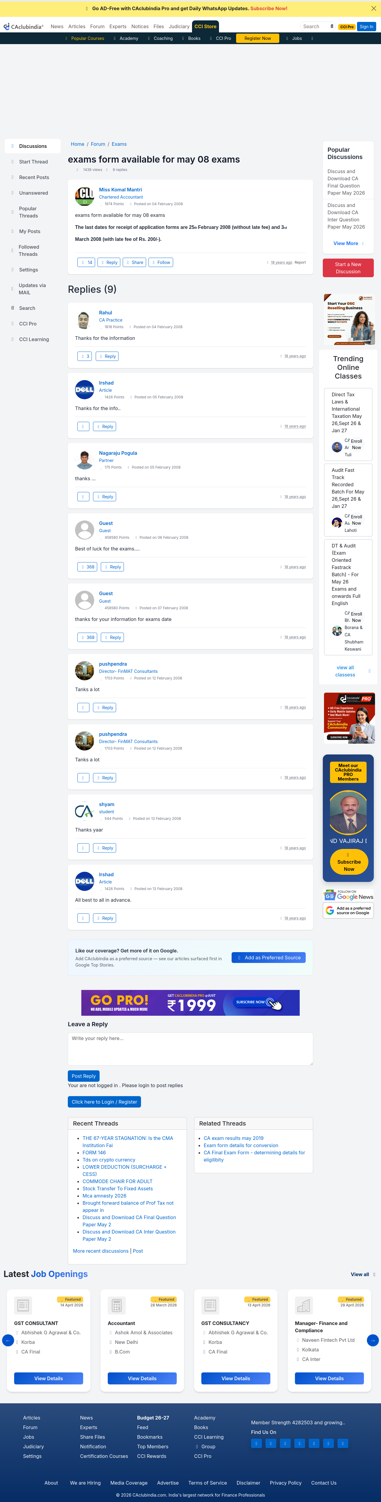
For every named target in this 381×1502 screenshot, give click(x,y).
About (51, 1483)
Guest (106, 523)
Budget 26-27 (153, 1418)
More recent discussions (100, 1251)
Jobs (293, 38)
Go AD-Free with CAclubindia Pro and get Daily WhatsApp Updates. (186, 8)
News (86, 1418)
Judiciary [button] (179, 26)
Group (204, 1447)
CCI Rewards (151, 1456)
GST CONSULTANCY (227, 1323)
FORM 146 (94, 1153)
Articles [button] (77, 26)
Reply (109, 262)
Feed (142, 1427)
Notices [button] (140, 26)
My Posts (25, 231)
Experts (88, 1427)
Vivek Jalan (258, 38)
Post (138, 1251)
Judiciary (33, 1447)
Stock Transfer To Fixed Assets (117, 1189)
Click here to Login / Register (104, 1102)
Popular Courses (84, 38)
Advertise (168, 1483)
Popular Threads (24, 212)
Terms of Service (207, 1483)
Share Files (92, 1437)
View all (364, 1274)
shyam (106, 804)
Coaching (159, 38)
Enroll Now (356, 444)
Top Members (152, 1447)
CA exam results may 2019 (234, 1138)
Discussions (28, 146)
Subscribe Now (349, 862)
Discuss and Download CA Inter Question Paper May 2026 (346, 216)
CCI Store (205, 26)
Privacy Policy (286, 1483)
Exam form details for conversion (241, 1145)
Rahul (105, 313)
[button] (331, 26)
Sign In (366, 26)
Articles (31, 1418)
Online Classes (348, 367)
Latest (46, 1274)
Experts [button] (118, 26)
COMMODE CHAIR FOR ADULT (117, 1181)
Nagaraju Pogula (118, 453)
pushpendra (113, 664)
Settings (24, 270)
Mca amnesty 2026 (104, 1196)
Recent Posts (29, 177)
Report (300, 262)
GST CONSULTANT (38, 1323)
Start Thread (29, 162)
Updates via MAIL (28, 288)
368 (87, 566)
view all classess (354, 671)
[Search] (315, 26)
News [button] (57, 26)
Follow (160, 262)
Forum (30, 1427)
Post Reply (84, 1076)
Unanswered (29, 193)
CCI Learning (29, 339)
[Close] (374, 8)
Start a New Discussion (348, 267)
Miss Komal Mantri (120, 190)
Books (191, 38)
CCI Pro (219, 38)
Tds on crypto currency (108, 1160)
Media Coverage (129, 1483)
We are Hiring (85, 1483)
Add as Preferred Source (268, 958)
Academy (125, 38)
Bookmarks (150, 1437)
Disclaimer (248, 1483)
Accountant (123, 1323)
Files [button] (159, 26)
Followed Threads (24, 250)
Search (22, 308)
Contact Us (324, 1483)
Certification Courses (104, 1456)
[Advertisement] (190, 89)
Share (134, 262)
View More (349, 243)
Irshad (106, 383)
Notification (93, 1447)
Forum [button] (97, 26)
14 (86, 262)
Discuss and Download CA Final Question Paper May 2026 (346, 182)
